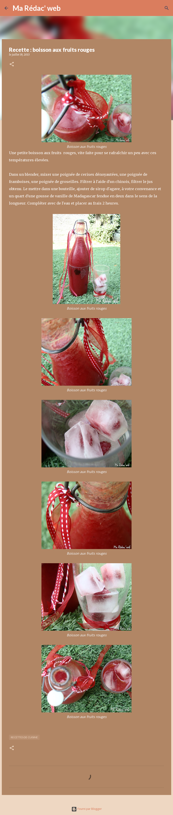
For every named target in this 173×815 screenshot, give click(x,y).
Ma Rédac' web (37, 8)
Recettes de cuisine (24, 737)
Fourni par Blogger (86, 809)
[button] (11, 64)
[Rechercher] (67, 8)
